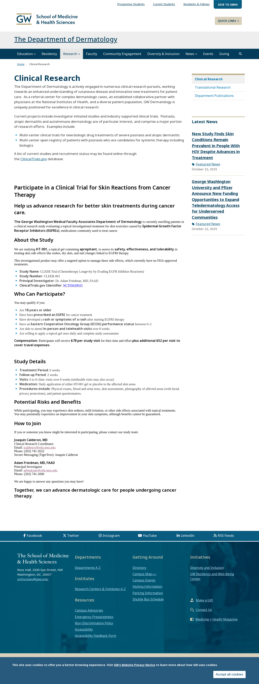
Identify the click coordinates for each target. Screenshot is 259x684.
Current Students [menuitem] (164, 4)
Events (208, 56)
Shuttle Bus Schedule (148, 601)
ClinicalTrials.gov (33, 161)
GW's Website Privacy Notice (134, 665)
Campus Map (142, 576)
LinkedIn (187, 537)
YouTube (150, 537)
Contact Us (204, 612)
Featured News (208, 166)
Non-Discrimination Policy (94, 625)
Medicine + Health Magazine (216, 622)
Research (71, 56)
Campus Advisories (89, 613)
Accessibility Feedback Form (95, 638)
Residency (49, 56)
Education (26, 56)
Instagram (111, 537)
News (191, 56)
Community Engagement (122, 56)
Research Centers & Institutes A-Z (100, 591)
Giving (224, 56)
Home (20, 66)
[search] (240, 56)
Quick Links (228, 21)
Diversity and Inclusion (207, 570)
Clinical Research (209, 81)
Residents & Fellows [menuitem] (196, 4)
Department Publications (214, 98)
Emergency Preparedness (94, 619)
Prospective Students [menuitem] (131, 4)
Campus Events (144, 582)
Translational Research (212, 89)
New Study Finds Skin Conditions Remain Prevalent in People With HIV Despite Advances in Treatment (216, 148)
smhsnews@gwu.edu (32, 581)
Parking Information (148, 595)
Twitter (73, 537)
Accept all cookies (229, 675)
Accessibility (84, 632)
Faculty (91, 56)
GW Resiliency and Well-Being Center (212, 578)
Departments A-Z (88, 570)
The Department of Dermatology (65, 41)
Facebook (34, 537)
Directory (139, 570)
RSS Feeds (226, 537)
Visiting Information (147, 589)
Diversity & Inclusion (163, 56)
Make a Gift (204, 603)
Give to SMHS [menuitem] (228, 4)
